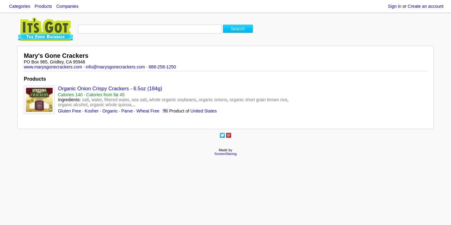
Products (43, 6)
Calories (70, 94)
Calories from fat (105, 94)
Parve (127, 110)
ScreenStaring (226, 154)
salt (85, 99)
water (96, 99)
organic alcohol (72, 104)
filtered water (116, 99)
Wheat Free (148, 110)
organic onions (213, 99)
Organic (110, 110)
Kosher (92, 110)
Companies (67, 6)
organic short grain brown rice (258, 99)
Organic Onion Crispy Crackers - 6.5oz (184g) (110, 88)
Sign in (395, 6)
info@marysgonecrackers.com (115, 66)
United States (203, 110)
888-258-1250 (162, 66)
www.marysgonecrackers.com (53, 66)
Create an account (425, 6)
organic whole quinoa (110, 104)
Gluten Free (69, 110)
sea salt (139, 99)
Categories (19, 6)
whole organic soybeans (172, 99)
